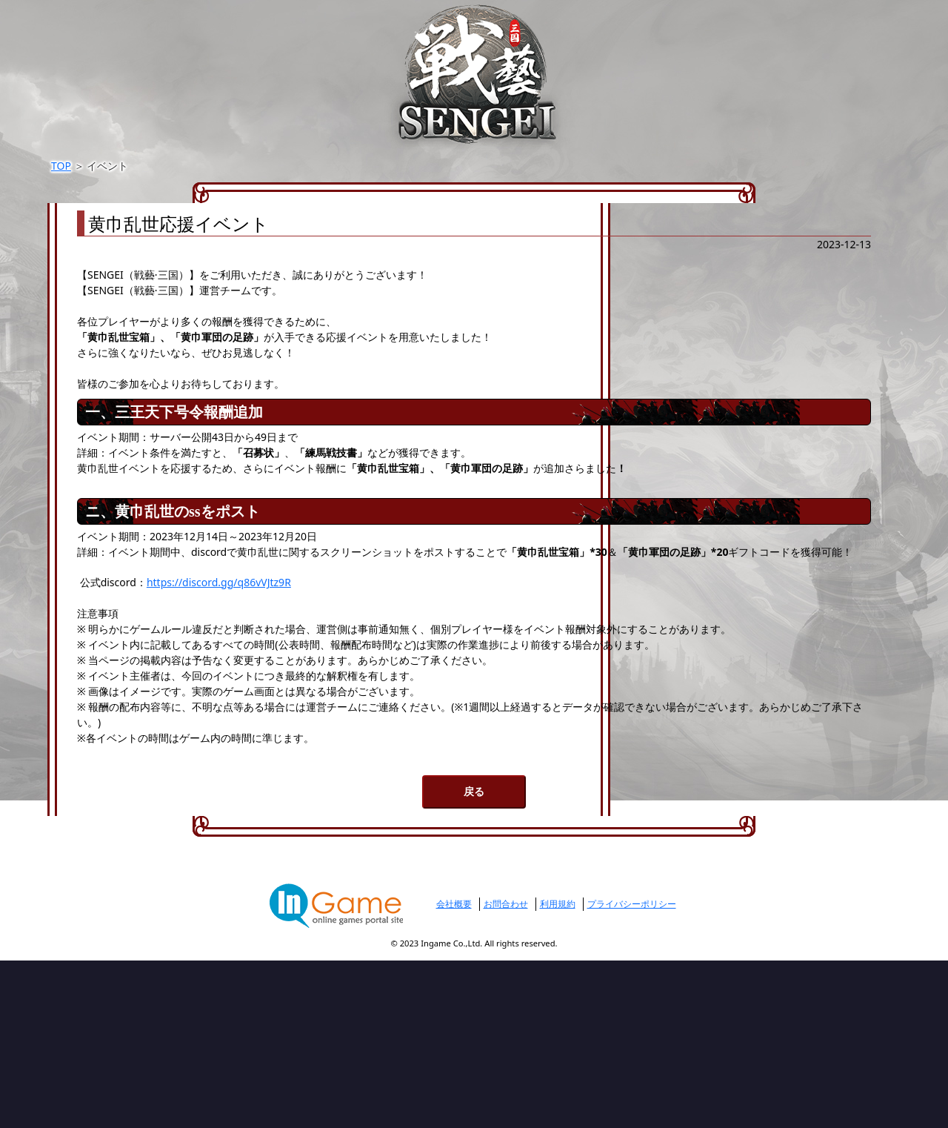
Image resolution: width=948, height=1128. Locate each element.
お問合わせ (506, 1072)
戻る (474, 958)
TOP (207, 167)
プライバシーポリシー (631, 1072)
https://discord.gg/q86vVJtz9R (384, 672)
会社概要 (454, 1072)
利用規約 (557, 1072)
